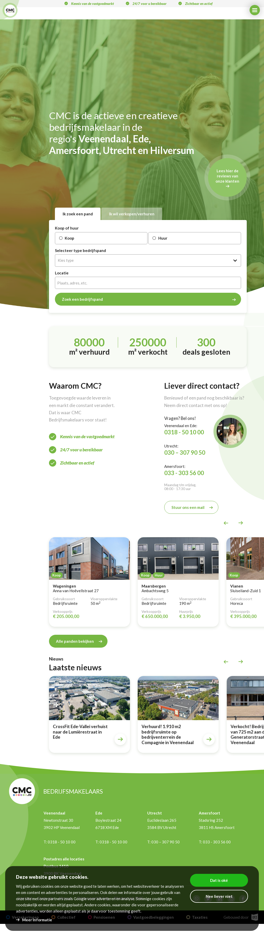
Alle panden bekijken (75, 641)
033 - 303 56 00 (184, 472)
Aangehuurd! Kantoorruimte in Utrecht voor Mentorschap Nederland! (27, 732)
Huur (157, 238)
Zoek (82, 299)
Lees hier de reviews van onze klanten (227, 175)
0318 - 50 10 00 (184, 432)
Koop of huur (67, 228)
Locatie (62, 273)
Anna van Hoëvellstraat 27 (76, 590)
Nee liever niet (219, 896)
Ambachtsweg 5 (155, 590)
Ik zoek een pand (78, 213)
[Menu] (255, 10)
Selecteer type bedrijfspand (80, 251)
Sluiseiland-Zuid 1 (245, 590)
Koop (65, 238)
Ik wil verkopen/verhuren (131, 213)
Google (80, 898)
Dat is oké (219, 880)
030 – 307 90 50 (184, 452)
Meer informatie (37, 919)
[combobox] (148, 260)
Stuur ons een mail (187, 507)
